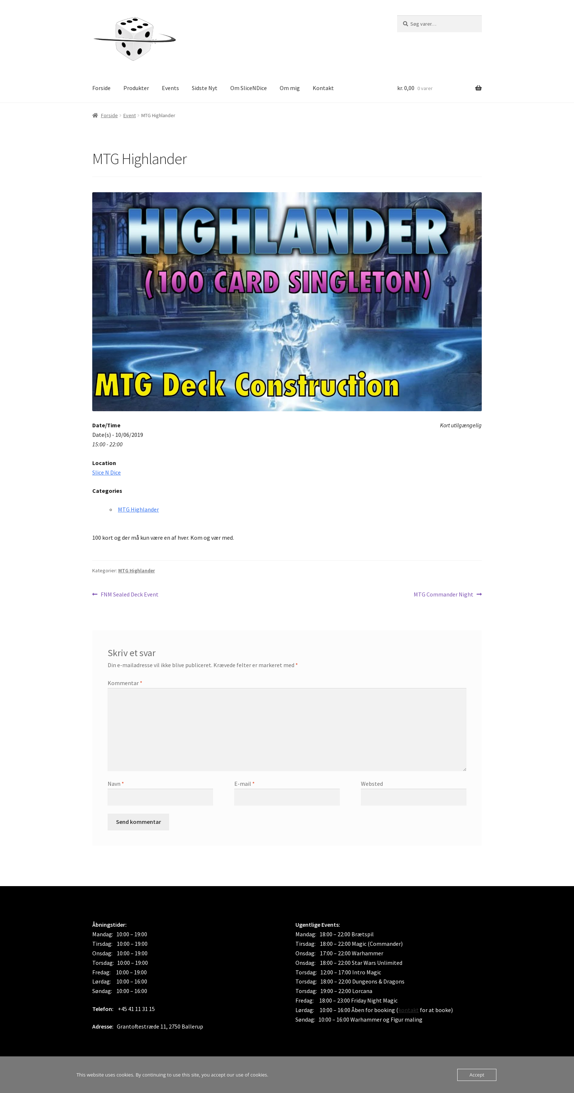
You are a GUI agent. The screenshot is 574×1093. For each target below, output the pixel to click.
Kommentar (125, 683)
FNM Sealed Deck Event (129, 594)
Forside (101, 88)
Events (170, 88)
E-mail (244, 783)
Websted (372, 783)
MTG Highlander (138, 509)
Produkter (136, 88)
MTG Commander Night (443, 594)
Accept (476, 1074)
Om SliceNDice (248, 88)
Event (129, 115)
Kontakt (323, 88)
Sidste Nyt (204, 88)
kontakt (408, 1010)
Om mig (290, 88)
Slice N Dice (106, 472)
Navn (116, 783)
